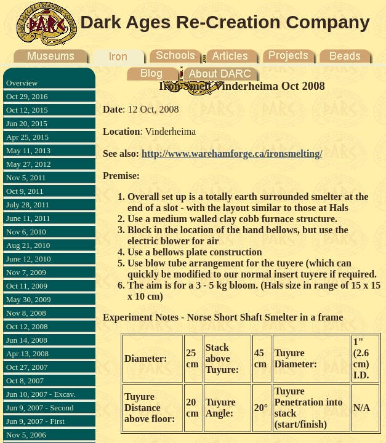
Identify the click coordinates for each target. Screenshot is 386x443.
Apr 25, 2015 (27, 137)
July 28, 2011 (27, 204)
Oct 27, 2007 (27, 367)
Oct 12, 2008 (27, 326)
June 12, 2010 (28, 258)
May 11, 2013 (28, 150)
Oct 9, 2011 (25, 191)
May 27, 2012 (28, 164)
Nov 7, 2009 (26, 272)
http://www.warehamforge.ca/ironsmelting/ (232, 153)
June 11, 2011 (28, 218)
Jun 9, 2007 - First (35, 421)
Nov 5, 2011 (26, 177)
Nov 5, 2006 (26, 434)
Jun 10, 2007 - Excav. (41, 394)
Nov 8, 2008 (26, 312)
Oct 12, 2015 (27, 109)
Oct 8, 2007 (25, 380)
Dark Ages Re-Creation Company (225, 22)
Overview (22, 82)
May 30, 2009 (28, 299)
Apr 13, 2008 (27, 353)
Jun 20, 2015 (26, 123)
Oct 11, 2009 (26, 285)
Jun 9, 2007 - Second (39, 407)
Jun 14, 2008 (26, 340)
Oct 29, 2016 (27, 96)
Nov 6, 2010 (26, 231)
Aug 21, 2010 (28, 245)
